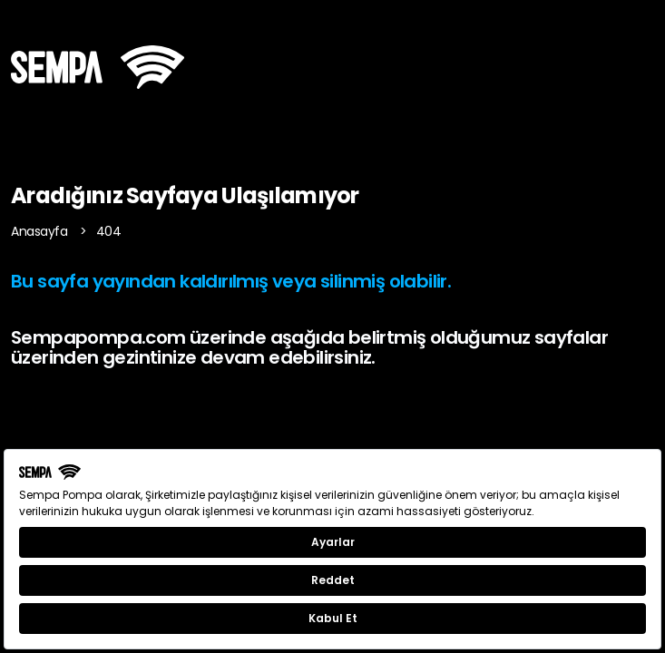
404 (109, 231)
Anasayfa (41, 231)
